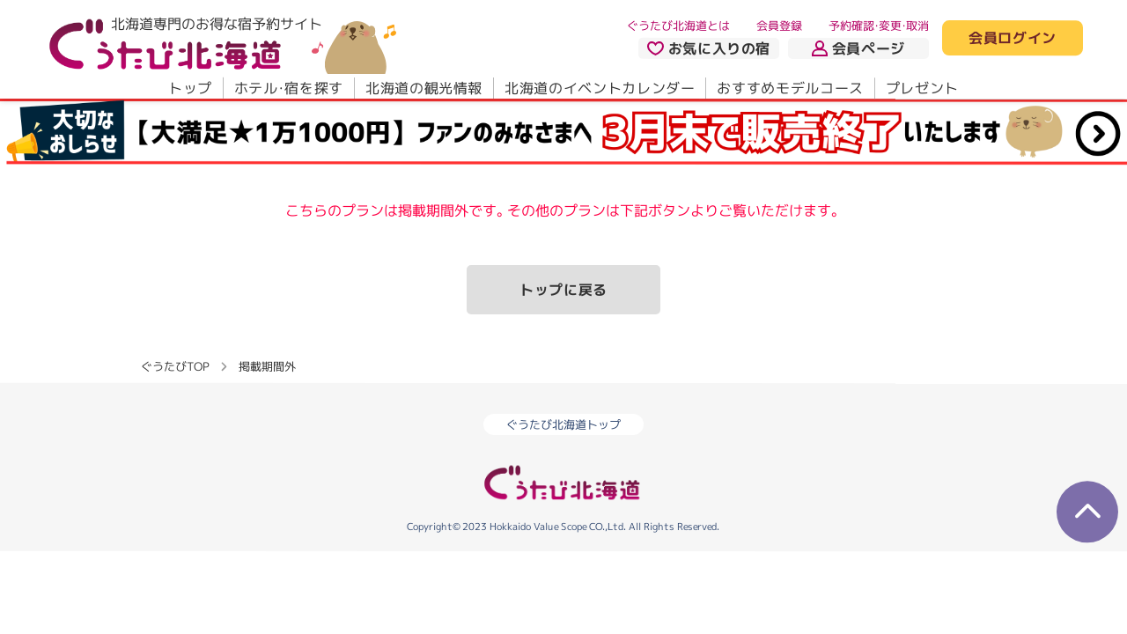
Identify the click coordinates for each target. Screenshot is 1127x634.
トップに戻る (563, 289)
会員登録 (779, 25)
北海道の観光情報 (423, 88)
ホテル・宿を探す (288, 88)
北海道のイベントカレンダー (600, 88)
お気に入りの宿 (708, 48)
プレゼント (922, 88)
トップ (190, 88)
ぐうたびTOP (175, 366)
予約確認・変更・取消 (879, 25)
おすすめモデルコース (790, 88)
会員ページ (858, 48)
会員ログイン (1013, 38)
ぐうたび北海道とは (678, 25)
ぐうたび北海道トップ (563, 424)
